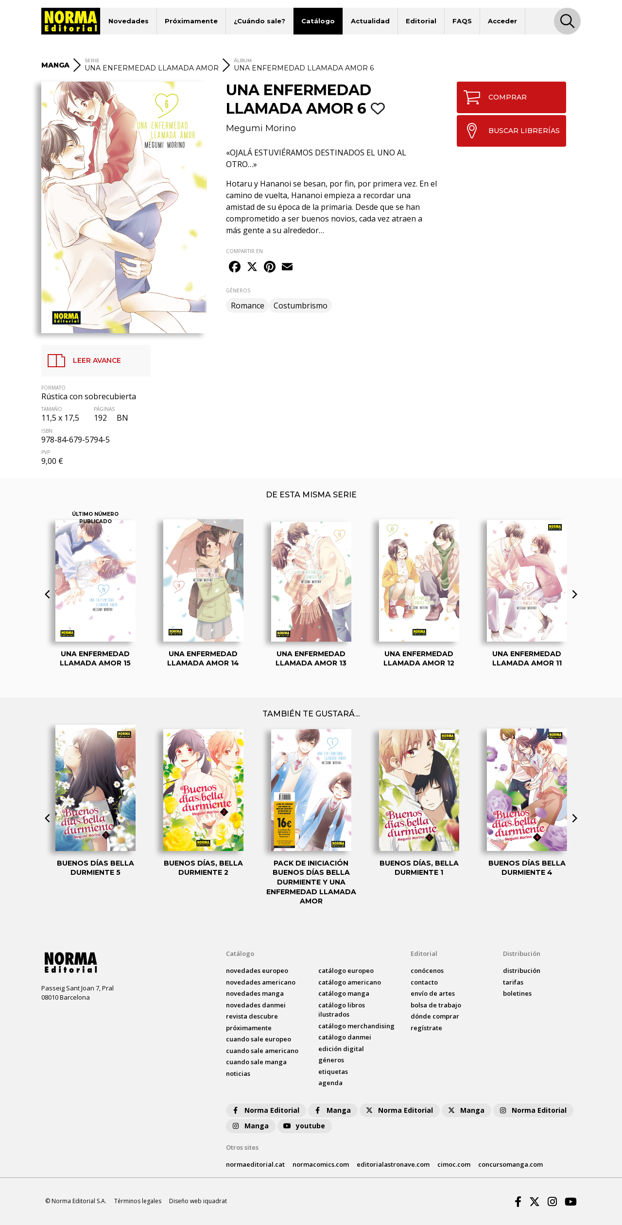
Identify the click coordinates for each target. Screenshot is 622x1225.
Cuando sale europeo (258, 1039)
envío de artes (433, 993)
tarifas (513, 982)
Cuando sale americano (262, 1050)
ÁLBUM (243, 60)
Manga (332, 1110)
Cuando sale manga (256, 1061)
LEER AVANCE (81, 360)
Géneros (331, 1059)
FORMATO (53, 387)
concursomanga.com (510, 1164)
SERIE (92, 60)
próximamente (249, 1027)
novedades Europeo (257, 970)
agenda (330, 1082)
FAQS (462, 21)
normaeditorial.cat (255, 1164)
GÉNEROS (238, 290)
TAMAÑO (51, 409)
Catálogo (318, 21)
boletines (517, 993)
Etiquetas (333, 1071)
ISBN (46, 430)
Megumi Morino (261, 128)
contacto (424, 982)
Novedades (128, 21)
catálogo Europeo (346, 970)
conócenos (427, 970)
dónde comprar (435, 1016)
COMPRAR (492, 97)
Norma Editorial (265, 1110)
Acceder (502, 21)
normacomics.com (321, 1164)
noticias (238, 1073)
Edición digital (341, 1048)
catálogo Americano (349, 982)
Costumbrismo (301, 305)
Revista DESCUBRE (252, 1016)
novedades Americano (260, 982)
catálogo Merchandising (356, 1025)
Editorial (421, 21)
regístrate (426, 1027)
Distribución (521, 953)
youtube (303, 1125)
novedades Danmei (256, 1005)
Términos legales (137, 1201)
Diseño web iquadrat (198, 1201)
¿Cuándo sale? (259, 21)
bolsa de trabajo (436, 1005)
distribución (521, 970)
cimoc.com (453, 1164)
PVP (45, 452)
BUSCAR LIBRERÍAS (508, 130)
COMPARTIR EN (244, 251)
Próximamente (191, 21)
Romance (247, 305)
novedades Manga (255, 993)
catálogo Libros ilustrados (341, 1010)
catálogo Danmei (344, 1037)
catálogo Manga (343, 993)
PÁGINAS (104, 409)
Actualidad (370, 21)
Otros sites (242, 1147)
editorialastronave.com (393, 1164)
